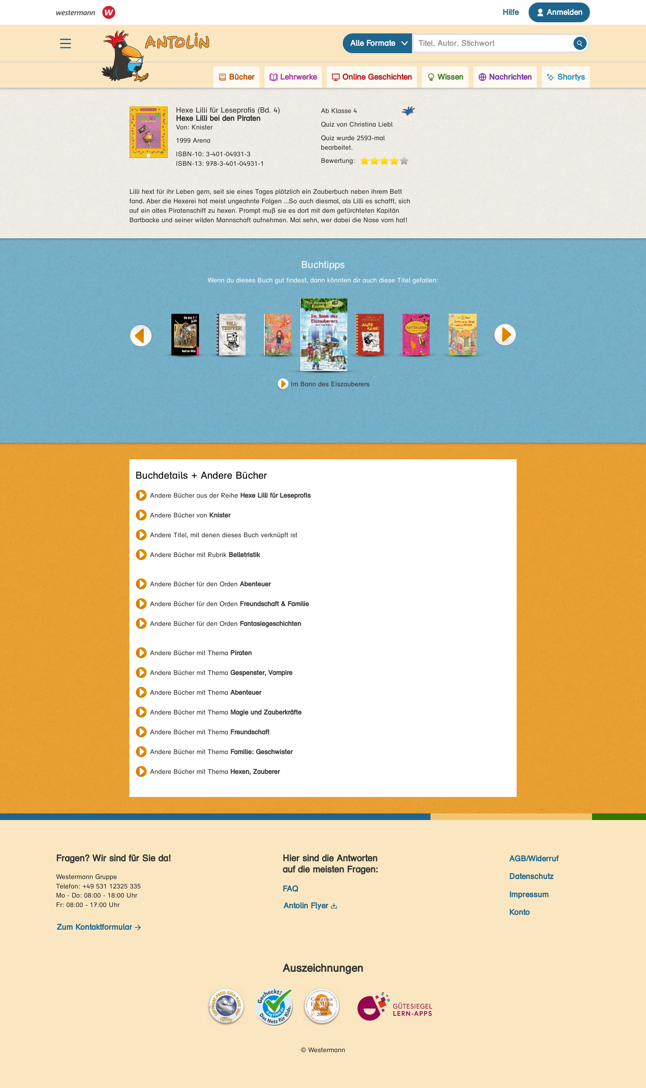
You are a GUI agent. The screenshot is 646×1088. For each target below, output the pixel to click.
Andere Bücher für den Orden (210, 584)
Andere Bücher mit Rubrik (205, 555)
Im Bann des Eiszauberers (330, 384)
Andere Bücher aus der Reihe (230, 495)
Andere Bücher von (190, 515)
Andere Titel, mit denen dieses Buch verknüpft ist (223, 535)
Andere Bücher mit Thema (201, 653)
